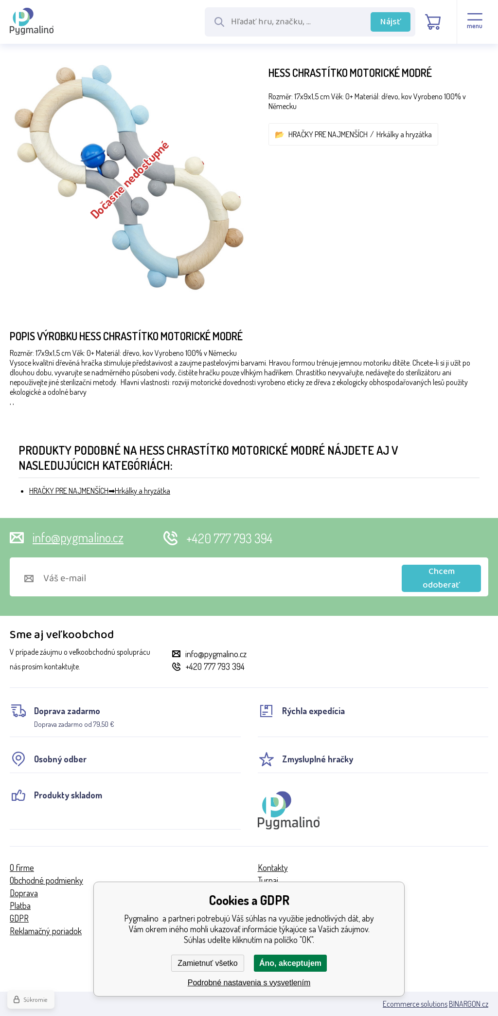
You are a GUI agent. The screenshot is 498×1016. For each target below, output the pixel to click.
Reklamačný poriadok (46, 930)
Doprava (24, 892)
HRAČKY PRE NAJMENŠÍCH (328, 134)
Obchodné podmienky (46, 880)
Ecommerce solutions (415, 1004)
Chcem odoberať (441, 578)
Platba (20, 905)
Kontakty (273, 867)
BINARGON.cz (468, 1004)
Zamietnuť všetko (207, 963)
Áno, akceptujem (290, 963)
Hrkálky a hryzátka (404, 134)
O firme (22, 867)
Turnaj (268, 880)
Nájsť (390, 22)
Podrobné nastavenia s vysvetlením (249, 983)
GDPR (19, 918)
